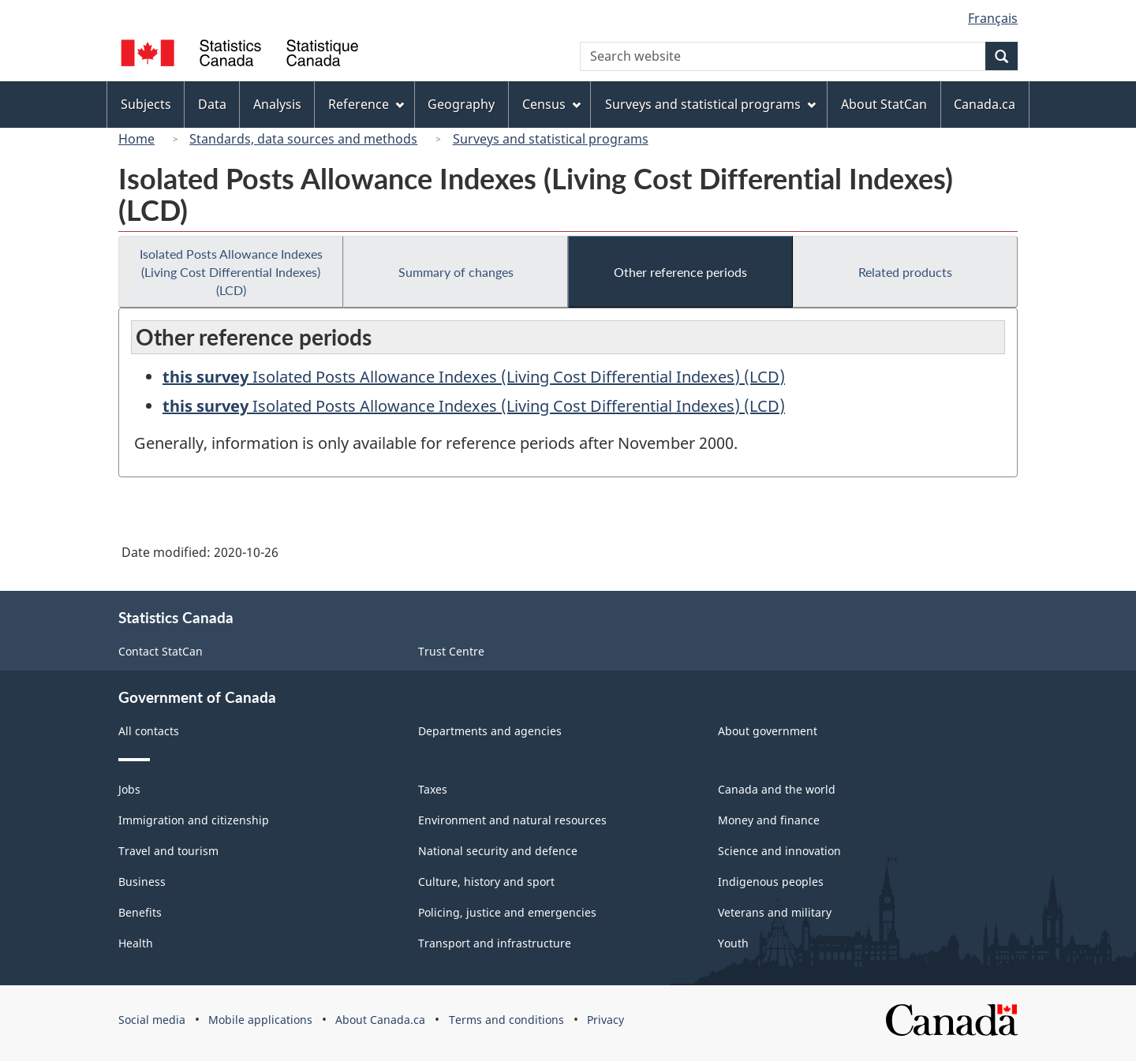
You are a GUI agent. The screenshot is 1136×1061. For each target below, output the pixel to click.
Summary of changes (456, 271)
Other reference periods (680, 271)
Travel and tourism (168, 850)
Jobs (129, 789)
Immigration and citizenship (193, 820)
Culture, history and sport (486, 881)
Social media (151, 1019)
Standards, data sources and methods (303, 139)
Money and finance (769, 820)
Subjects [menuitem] (146, 104)
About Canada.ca (380, 1019)
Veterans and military (774, 912)
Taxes (432, 789)
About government (767, 730)
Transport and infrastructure (494, 943)
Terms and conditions (506, 1019)
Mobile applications (260, 1019)
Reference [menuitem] (366, 104)
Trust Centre (451, 651)
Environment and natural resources (512, 820)
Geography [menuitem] (461, 104)
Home (136, 139)
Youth (733, 943)
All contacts (148, 730)
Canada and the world (776, 789)
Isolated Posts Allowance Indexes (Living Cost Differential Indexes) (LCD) (231, 271)
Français (993, 18)
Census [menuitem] (551, 104)
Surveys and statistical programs (550, 139)
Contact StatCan (160, 651)
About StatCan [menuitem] (884, 104)
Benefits (140, 912)
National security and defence (497, 850)
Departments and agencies (490, 730)
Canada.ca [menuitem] (984, 104)
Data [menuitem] (212, 104)
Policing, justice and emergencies (507, 912)
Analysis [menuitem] (277, 104)
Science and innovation (779, 850)
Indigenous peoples (771, 881)
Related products (905, 271)
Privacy (605, 1019)
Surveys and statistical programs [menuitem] (710, 104)
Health (135, 943)
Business (142, 881)
